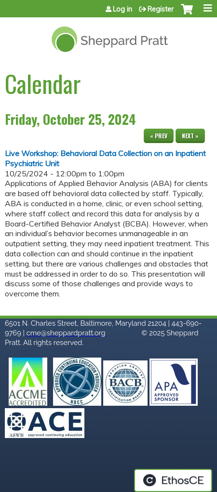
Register (161, 9)
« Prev (158, 136)
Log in (122, 9)
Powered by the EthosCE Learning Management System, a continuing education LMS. (173, 480)
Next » (190, 136)
